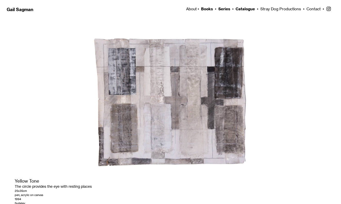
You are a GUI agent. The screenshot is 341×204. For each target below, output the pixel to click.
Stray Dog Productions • (283, 9)
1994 (18, 199)
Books (207, 8)
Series (224, 8)
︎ (328, 9)
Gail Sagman (20, 9)
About (191, 9)
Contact (313, 9)
